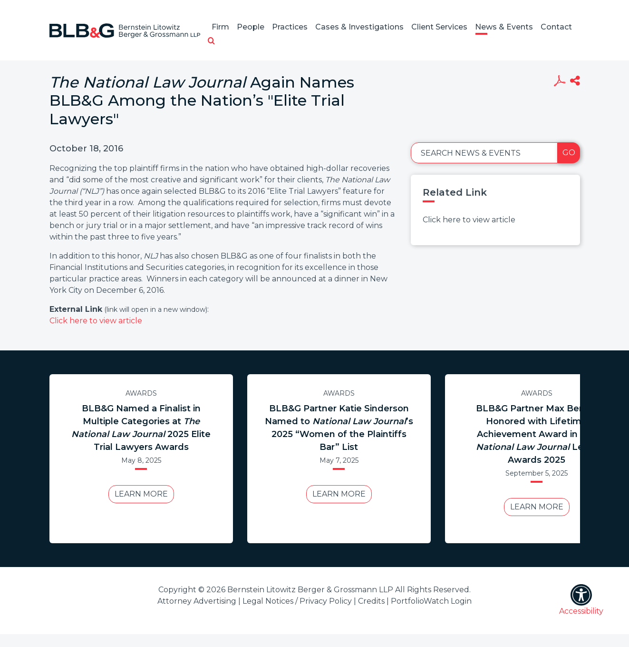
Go (568, 152)
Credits (371, 601)
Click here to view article (95, 320)
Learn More (141, 493)
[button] (211, 41)
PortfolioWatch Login (431, 601)
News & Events (504, 26)
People (250, 26)
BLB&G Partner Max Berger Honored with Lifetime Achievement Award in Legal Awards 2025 (537, 434)
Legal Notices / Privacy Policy (297, 601)
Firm (220, 26)
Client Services (439, 26)
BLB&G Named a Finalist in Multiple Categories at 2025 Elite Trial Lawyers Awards (141, 427)
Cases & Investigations (359, 26)
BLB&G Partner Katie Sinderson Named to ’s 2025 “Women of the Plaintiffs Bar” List (339, 427)
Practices (290, 26)
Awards (141, 393)
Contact (556, 26)
